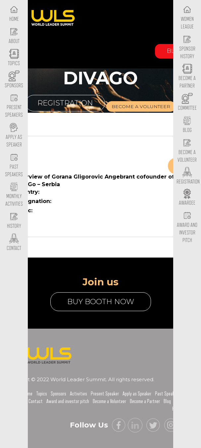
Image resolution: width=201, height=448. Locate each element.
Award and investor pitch (67, 401)
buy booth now (100, 301)
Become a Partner (187, 77)
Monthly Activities (14, 195)
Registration (65, 103)
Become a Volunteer (187, 151)
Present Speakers (14, 106)
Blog (167, 401)
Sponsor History (187, 47)
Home (27, 393)
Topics (41, 393)
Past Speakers (14, 165)
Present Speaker (105, 393)
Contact (35, 401)
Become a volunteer (141, 106)
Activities (78, 393)
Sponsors (58, 393)
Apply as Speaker (14, 135)
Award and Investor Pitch (187, 227)
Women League (187, 17)
